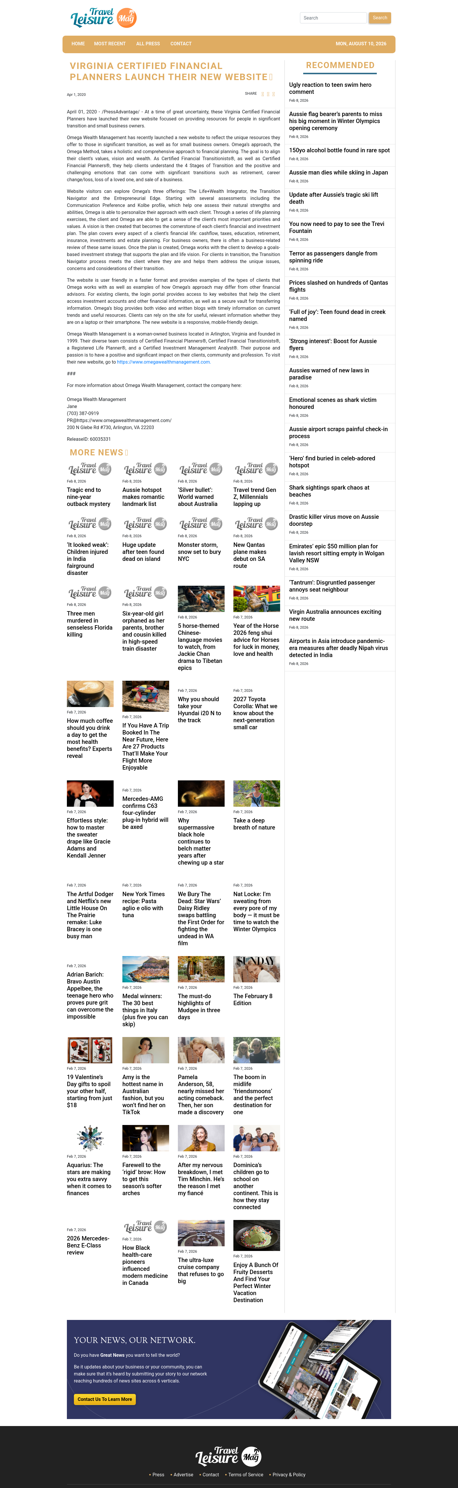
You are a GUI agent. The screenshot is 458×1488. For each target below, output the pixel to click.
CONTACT (181, 43)
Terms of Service (245, 1474)
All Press (148, 43)
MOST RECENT (110, 43)
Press (158, 1474)
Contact (211, 1474)
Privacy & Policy (289, 1474)
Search (380, 17)
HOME (78, 43)
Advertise (183, 1474)
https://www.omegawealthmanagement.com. (163, 362)
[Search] (333, 17)
